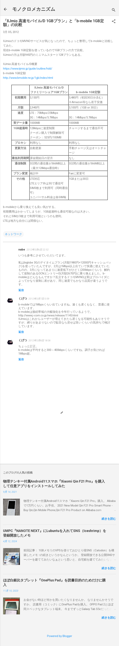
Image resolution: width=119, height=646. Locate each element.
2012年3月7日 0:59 (39, 298)
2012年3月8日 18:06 (40, 340)
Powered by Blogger (59, 636)
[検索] (113, 10)
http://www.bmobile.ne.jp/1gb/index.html (28, 78)
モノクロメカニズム (33, 9)
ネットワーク (13, 234)
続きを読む (109, 518)
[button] (113, 21)
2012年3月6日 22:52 (38, 249)
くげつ (22, 298)
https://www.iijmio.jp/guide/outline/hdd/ (27, 68)
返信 (21, 290)
